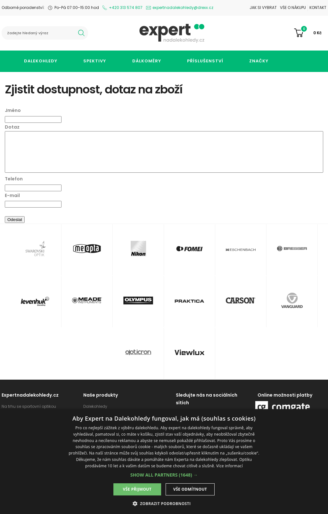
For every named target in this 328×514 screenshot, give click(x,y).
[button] (164, 475)
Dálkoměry (146, 61)
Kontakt (317, 7)
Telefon (14, 179)
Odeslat (14, 219)
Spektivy (94, 61)
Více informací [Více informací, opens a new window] (229, 466)
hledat (81, 33)
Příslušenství (205, 61)
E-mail (12, 195)
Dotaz (12, 127)
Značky (258, 61)
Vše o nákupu (293, 7)
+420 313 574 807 (126, 7)
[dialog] (164, 461)
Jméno (13, 110)
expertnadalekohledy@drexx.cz (182, 7)
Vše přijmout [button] (137, 489)
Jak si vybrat (263, 7)
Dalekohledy (40, 61)
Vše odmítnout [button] (190, 489)
